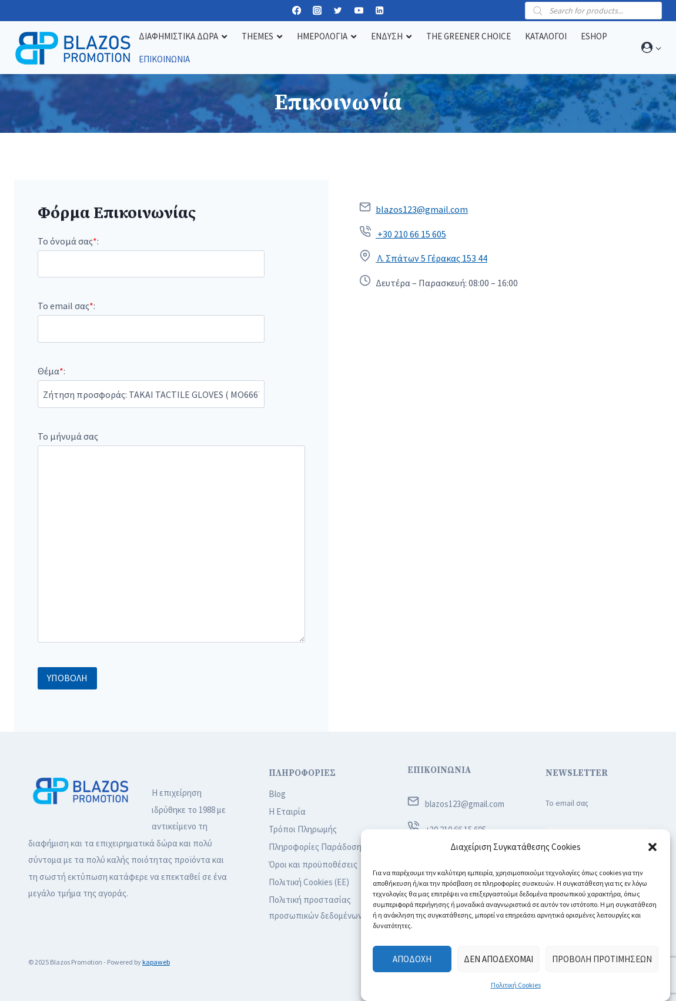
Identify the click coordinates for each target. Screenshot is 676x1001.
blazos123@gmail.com (422, 209)
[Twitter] (338, 11)
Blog (277, 793)
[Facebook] (296, 11)
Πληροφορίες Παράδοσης (317, 846)
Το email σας (567, 803)
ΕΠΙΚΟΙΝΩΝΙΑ (439, 770)
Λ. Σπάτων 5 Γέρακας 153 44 (431, 258)
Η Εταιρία (287, 811)
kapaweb (156, 962)
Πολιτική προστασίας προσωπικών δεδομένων (315, 907)
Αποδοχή (412, 959)
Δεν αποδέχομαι (498, 959)
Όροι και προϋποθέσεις (313, 864)
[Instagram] (317, 11)
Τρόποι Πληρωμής (303, 829)
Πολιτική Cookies (516, 984)
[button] (652, 847)
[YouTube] (359, 11)
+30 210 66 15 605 (411, 234)
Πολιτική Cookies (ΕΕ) (309, 882)
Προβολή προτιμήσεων (602, 959)
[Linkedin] (379, 11)
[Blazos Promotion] (73, 48)
